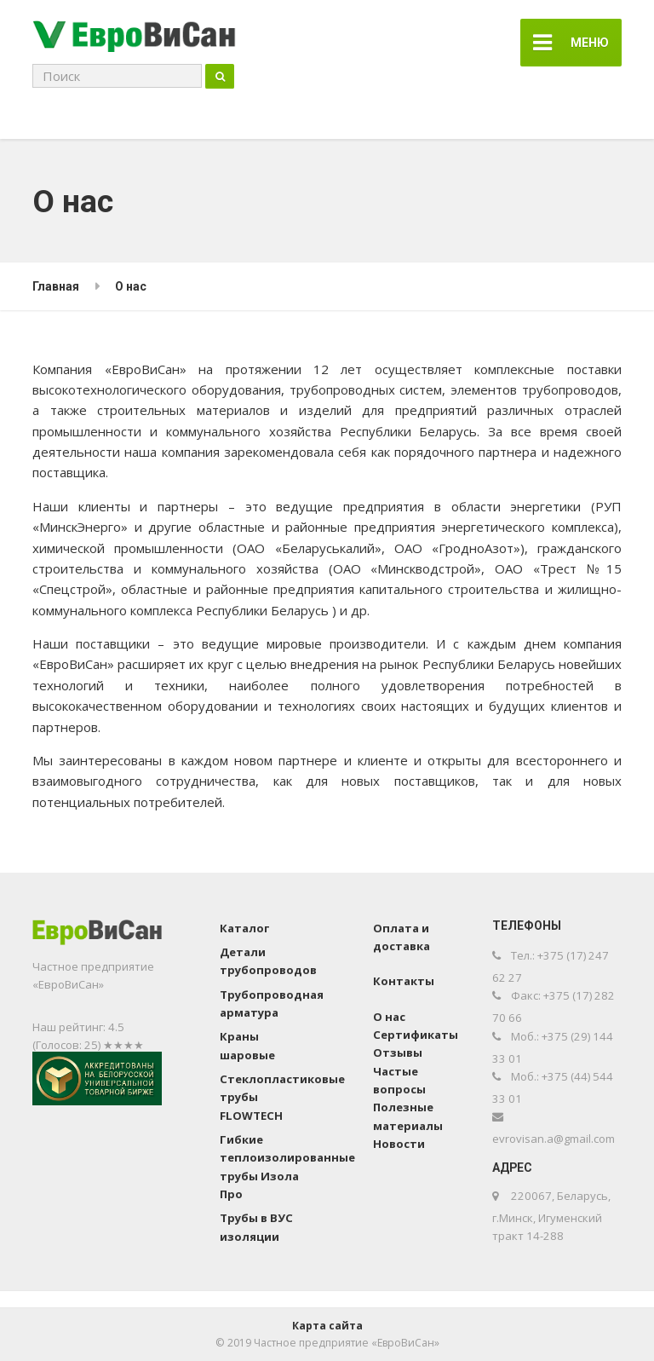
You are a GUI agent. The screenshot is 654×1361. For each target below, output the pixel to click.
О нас (389, 1016)
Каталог (244, 928)
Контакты (403, 981)
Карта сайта (327, 1325)
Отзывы (397, 1052)
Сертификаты (415, 1034)
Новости (399, 1143)
